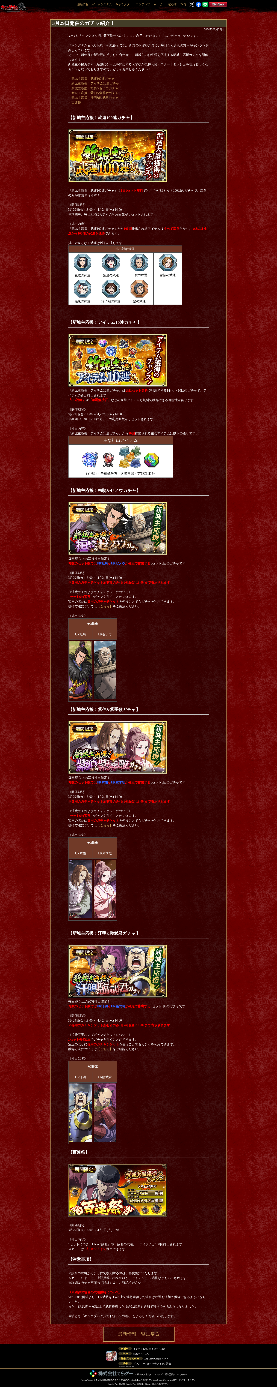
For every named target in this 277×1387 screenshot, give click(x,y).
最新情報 (83, 4)
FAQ (183, 4)
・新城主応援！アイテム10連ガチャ (93, 83)
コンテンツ (143, 4)
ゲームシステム (102, 4)
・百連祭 (74, 102)
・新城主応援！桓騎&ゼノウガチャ (93, 88)
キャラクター (123, 4)
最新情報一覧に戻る (139, 1334)
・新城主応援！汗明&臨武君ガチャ (93, 98)
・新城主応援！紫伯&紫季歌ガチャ (93, 93)
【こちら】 (105, 606)
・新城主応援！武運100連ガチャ (91, 78)
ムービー (159, 4)
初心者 (172, 4)
